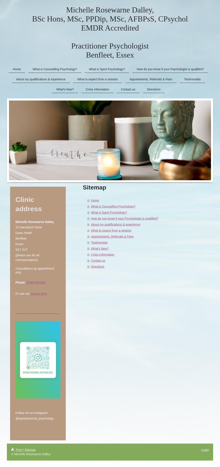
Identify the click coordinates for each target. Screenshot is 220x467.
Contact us (98, 260)
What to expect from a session (111, 230)
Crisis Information (102, 254)
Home (95, 200)
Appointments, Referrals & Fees (112, 236)
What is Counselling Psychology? (113, 206)
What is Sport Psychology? (109, 212)
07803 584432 (36, 282)
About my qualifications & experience (115, 224)
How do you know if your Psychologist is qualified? (124, 218)
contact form (39, 293)
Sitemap (29, 450)
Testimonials (99, 242)
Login (205, 450)
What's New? (99, 248)
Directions (97, 266)
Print (17, 450)
